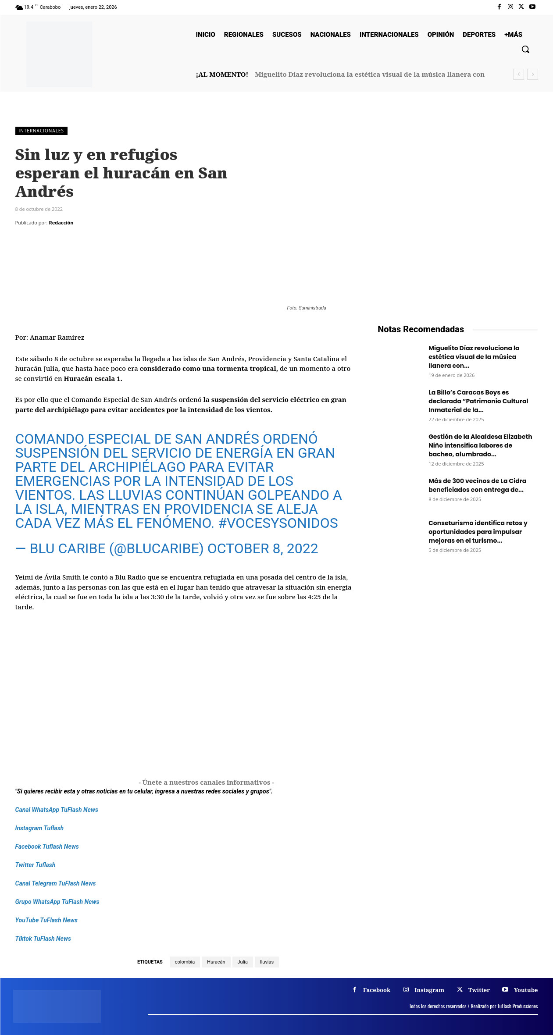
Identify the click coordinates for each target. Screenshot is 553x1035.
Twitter (479, 990)
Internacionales (41, 131)
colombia (185, 962)
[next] (532, 74)
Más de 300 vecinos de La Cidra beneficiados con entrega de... (477, 485)
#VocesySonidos (278, 523)
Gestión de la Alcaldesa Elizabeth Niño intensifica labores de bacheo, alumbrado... (480, 445)
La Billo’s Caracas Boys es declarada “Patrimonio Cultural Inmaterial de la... (478, 401)
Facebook (376, 990)
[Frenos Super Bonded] (458, 669)
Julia (243, 962)
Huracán (216, 962)
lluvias (267, 962)
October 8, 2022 (262, 548)
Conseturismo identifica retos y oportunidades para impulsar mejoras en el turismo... (478, 532)
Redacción (61, 222)
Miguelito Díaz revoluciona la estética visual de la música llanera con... (473, 357)
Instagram (429, 990)
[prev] (518, 74)
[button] (525, 49)
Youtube (526, 990)
